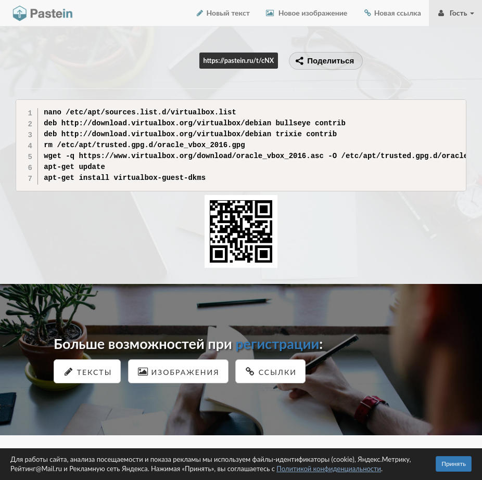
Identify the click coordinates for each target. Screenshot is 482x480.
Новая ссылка (392, 12)
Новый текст (222, 12)
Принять (453, 464)
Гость (455, 12)
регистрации (277, 343)
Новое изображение (306, 12)
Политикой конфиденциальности (328, 468)
